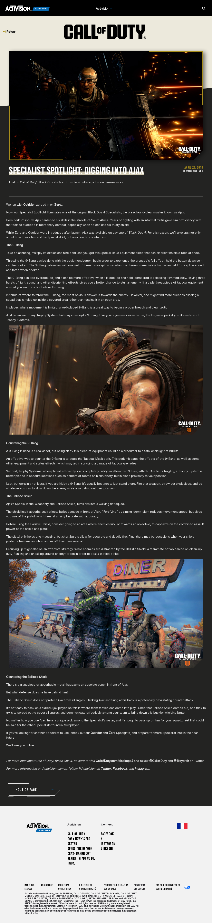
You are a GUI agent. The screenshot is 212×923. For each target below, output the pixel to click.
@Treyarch (181, 761)
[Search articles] (204, 8)
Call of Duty (76, 834)
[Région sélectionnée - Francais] (182, 826)
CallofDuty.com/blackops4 (114, 761)
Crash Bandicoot (79, 853)
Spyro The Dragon (80, 849)
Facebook (107, 834)
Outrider (29, 204)
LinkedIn (107, 849)
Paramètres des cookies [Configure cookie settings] (139, 887)
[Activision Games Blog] (27, 8)
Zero (57, 204)
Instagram (108, 844)
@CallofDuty (158, 761)
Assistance (47, 885)
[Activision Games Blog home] (39, 828)
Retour (9, 32)
